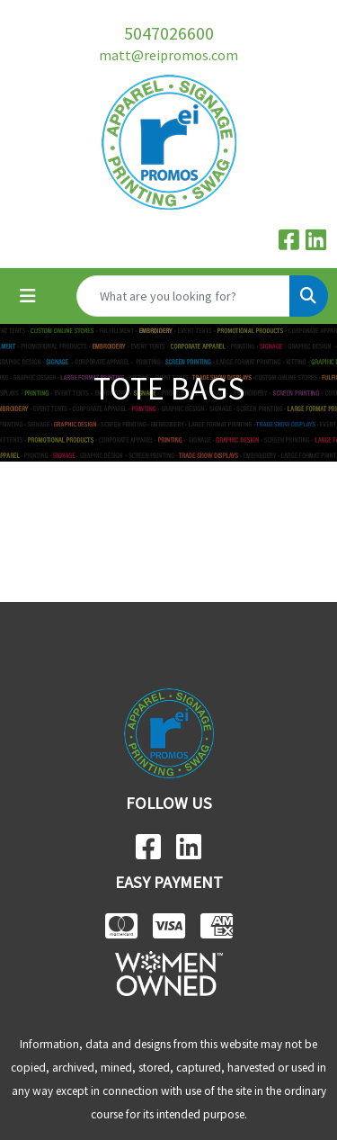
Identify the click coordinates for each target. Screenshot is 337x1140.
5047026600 (169, 33)
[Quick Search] (183, 296)
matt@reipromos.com (168, 55)
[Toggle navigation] (28, 296)
